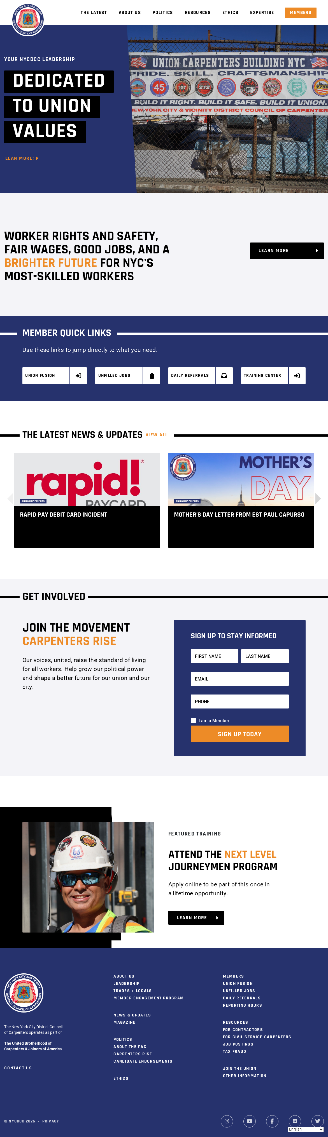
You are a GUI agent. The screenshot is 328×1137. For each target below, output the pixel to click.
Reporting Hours (242, 1005)
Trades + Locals (132, 990)
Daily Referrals (199, 376)
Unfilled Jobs (126, 376)
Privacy (50, 1121)
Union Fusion (53, 376)
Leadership (126, 983)
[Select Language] (306, 1129)
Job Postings (238, 1044)
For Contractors (243, 1029)
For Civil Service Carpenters (257, 1037)
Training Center (272, 376)
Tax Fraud (234, 1051)
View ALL (157, 434)
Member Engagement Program (148, 998)
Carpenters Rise (132, 1054)
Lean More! (22, 158)
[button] (315, 498)
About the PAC (129, 1046)
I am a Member (214, 720)
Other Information (245, 1076)
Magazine (124, 1022)
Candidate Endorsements (143, 1061)
